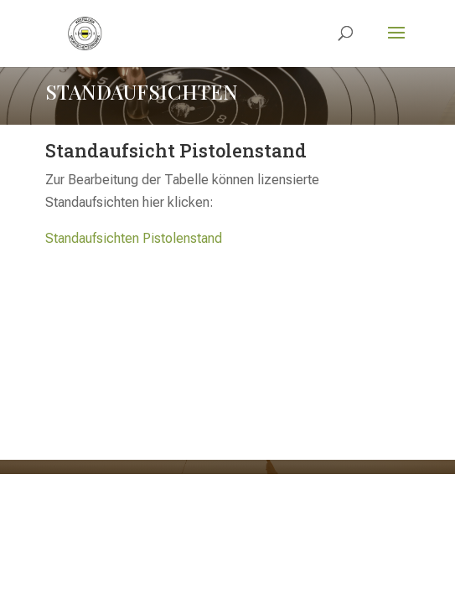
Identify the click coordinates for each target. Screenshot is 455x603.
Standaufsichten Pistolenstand (133, 238)
